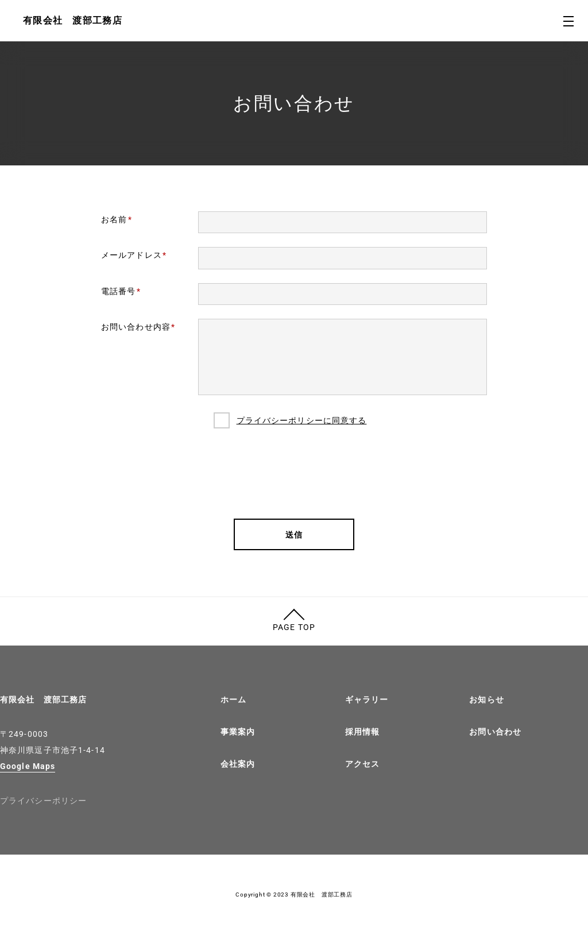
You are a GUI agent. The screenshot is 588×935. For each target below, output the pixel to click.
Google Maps (27, 766)
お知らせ (486, 699)
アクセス (362, 763)
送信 (294, 534)
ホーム (233, 699)
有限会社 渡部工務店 (43, 699)
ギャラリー (367, 699)
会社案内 (237, 763)
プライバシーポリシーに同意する (302, 420)
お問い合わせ (495, 731)
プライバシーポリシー (43, 800)
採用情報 (362, 731)
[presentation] (294, 473)
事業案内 (237, 731)
